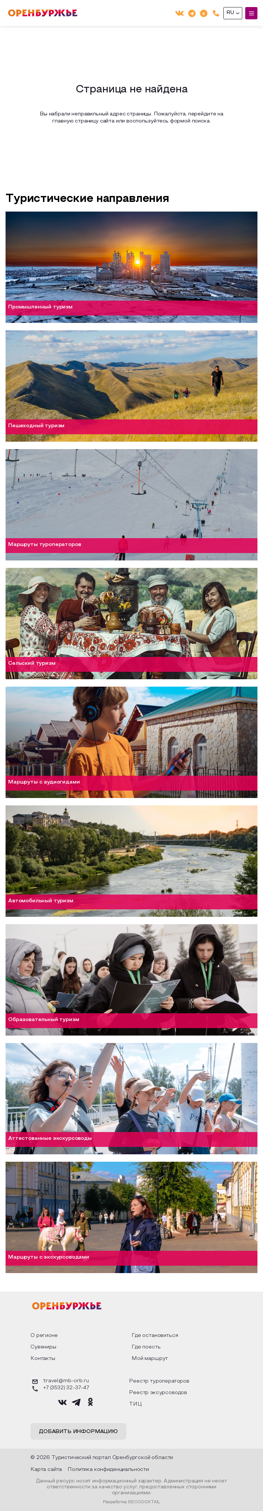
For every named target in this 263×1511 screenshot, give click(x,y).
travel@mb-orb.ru (59, 1381)
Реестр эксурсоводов (158, 1392)
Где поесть (146, 1347)
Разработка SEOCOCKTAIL (131, 1502)
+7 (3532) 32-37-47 (59, 1388)
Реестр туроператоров (159, 1381)
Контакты (42, 1358)
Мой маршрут (150, 1358)
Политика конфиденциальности (108, 1469)
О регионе (44, 1335)
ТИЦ (135, 1404)
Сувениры (43, 1347)
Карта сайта (46, 1469)
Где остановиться (155, 1335)
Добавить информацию (78, 1431)
